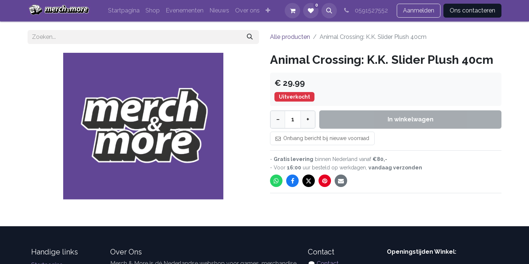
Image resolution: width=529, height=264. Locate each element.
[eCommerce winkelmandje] (292, 10)
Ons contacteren (472, 10)
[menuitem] (124, 10)
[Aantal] (293, 119)
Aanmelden (418, 10)
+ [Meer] (307, 119)
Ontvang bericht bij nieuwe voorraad (322, 138)
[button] (329, 10)
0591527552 (365, 10)
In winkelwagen (410, 119)
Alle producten (290, 36)
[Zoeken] (250, 37)
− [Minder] (278, 119)
